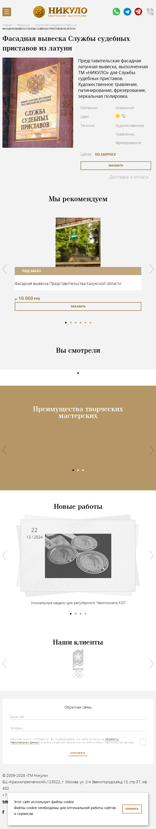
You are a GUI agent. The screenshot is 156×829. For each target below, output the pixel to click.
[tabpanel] (78, 264)
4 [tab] (80, 322)
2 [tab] (70, 322)
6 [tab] (90, 322)
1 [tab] (66, 322)
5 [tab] (85, 322)
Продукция (23, 25)
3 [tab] (75, 322)
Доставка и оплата (129, 177)
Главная (7, 25)
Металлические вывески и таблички (56, 25)
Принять (132, 809)
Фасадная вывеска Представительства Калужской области (68, 283)
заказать (115, 165)
